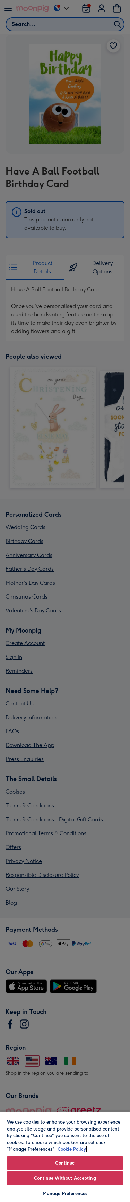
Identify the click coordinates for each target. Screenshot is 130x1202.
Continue (65, 1163)
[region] (65, 1156)
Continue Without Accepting (65, 1178)
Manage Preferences (65, 1193)
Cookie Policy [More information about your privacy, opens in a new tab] (72, 1149)
